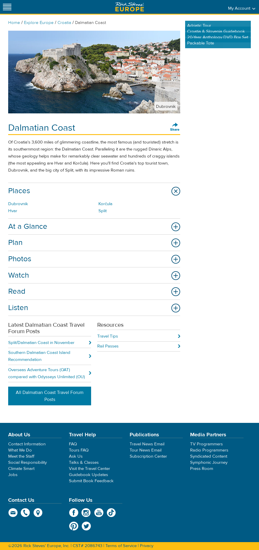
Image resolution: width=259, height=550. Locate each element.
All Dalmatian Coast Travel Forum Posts (50, 396)
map (38, 512)
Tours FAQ (78, 450)
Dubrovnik (18, 204)
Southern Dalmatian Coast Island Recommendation (39, 356)
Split (102, 211)
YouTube (99, 512)
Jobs (13, 475)
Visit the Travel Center (89, 468)
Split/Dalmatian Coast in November (41, 342)
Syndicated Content (208, 456)
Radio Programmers (209, 450)
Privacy (146, 546)
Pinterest (74, 526)
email (13, 512)
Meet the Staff (21, 456)
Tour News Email (145, 450)
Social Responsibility (27, 462)
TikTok (111, 512)
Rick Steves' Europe (129, 7)
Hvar (12, 211)
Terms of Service (121, 546)
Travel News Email (147, 444)
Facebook (74, 512)
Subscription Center (148, 456)
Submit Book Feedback (91, 481)
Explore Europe (39, 22)
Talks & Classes (84, 462)
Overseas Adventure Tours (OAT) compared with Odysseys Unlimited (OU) (46, 373)
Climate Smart (21, 468)
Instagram (86, 512)
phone (25, 512)
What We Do (20, 450)
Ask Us (76, 456)
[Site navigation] (7, 7)
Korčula (105, 204)
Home (14, 22)
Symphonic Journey (208, 462)
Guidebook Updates (88, 475)
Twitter (86, 526)
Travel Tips (107, 336)
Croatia (64, 22)
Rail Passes (108, 346)
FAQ (73, 444)
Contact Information (27, 444)
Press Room (201, 468)
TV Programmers (206, 444)
